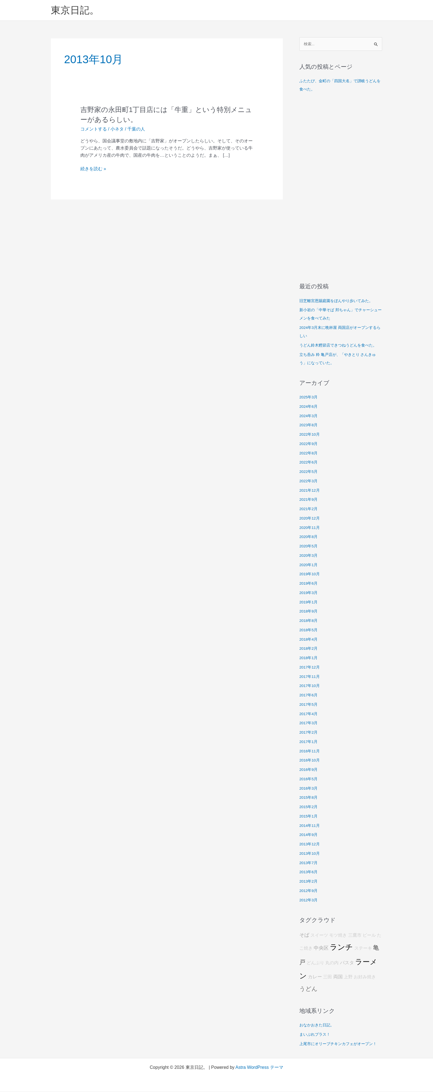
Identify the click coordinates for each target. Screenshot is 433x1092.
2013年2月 (309, 881)
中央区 (321, 949)
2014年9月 (309, 835)
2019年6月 (309, 583)
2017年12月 (310, 667)
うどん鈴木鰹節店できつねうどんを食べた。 (340, 345)
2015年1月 (309, 816)
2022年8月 (309, 453)
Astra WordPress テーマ (259, 1068)
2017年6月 (309, 695)
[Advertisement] (340, 188)
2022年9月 (309, 444)
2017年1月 (309, 742)
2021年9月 (309, 500)
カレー (315, 977)
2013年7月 (309, 863)
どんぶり (315, 963)
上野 (348, 977)
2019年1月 (309, 602)
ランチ (341, 948)
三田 (327, 977)
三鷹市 (354, 935)
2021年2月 (309, 509)
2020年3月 (309, 555)
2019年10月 (310, 574)
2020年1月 (309, 565)
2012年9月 (309, 891)
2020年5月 (309, 546)
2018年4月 (309, 639)
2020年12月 (310, 518)
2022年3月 (309, 481)
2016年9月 (309, 770)
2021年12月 (310, 490)
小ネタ (117, 129)
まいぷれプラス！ (315, 1034)
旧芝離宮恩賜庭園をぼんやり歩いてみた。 (338, 301)
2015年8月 (309, 798)
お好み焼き (365, 977)
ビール (369, 935)
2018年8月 (309, 621)
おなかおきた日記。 (318, 1025)
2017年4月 (309, 714)
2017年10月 (310, 686)
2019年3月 (309, 593)
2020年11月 (310, 528)
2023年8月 (309, 425)
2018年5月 (309, 630)
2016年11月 (310, 751)
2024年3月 (309, 416)
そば (304, 935)
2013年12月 (310, 844)
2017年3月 (309, 723)
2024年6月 (309, 406)
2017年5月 (309, 704)
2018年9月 (309, 611)
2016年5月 (309, 779)
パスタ (347, 963)
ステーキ (363, 949)
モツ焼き (338, 935)
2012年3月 (309, 900)
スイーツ (319, 935)
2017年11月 (310, 677)
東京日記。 (75, 10)
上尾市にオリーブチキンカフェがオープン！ (340, 1044)
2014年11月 (310, 826)
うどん (308, 989)
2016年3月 (309, 788)
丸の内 (332, 963)
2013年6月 (309, 872)
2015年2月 (309, 807)
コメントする (93, 129)
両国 (338, 977)
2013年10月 (310, 853)
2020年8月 (309, 537)
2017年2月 (309, 732)
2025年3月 (309, 397)
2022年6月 (309, 462)
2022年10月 (310, 434)
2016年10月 (310, 760)
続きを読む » (93, 168)
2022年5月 (309, 472)
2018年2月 (309, 649)
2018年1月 (309, 658)
